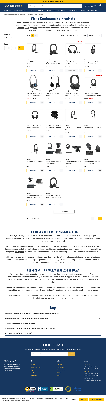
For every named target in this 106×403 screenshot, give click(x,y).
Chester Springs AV (47, 290)
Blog (58, 375)
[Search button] (80, 6)
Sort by (84, 35)
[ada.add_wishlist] (42, 70)
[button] (14, 44)
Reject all (83, 399)
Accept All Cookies (97, 399)
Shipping (33, 364)
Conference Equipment (37, 10)
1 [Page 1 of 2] (92, 218)
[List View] (36, 35)
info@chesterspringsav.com (93, 380)
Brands (63, 10)
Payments (33, 370)
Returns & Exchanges (36, 367)
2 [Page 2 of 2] (96, 218)
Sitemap (33, 378)
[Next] (100, 218)
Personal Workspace (52, 10)
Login (86, 6)
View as (28, 35)
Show (62, 35)
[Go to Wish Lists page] (96, 6)
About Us (59, 364)
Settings (73, 399)
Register (91, 6)
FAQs (32, 372)
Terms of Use (60, 367)
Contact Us (34, 375)
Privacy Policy (61, 370)
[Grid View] (32, 35)
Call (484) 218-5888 (89, 378)
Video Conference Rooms (20, 10)
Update (21, 48)
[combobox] (53, 6)
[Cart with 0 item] (99, 6)
